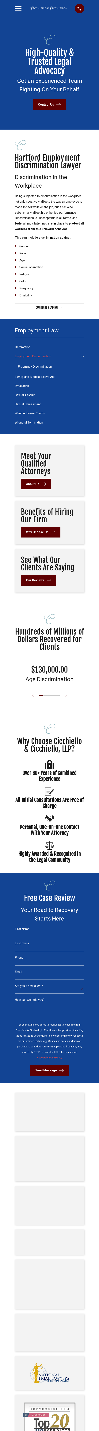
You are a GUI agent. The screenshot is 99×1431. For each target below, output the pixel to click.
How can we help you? (29, 999)
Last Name (22, 943)
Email (18, 971)
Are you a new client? (29, 985)
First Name (22, 929)
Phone (19, 957)
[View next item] (66, 695)
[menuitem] (49, 347)
